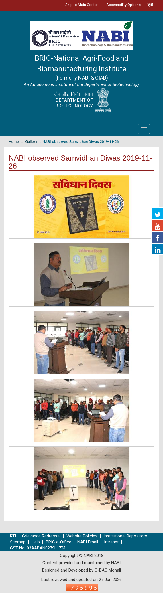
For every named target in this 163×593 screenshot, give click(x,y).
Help (36, 542)
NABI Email (87, 542)
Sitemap (17, 542)
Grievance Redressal (41, 536)
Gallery (31, 141)
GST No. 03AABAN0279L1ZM (37, 548)
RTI (13, 536)
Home (14, 141)
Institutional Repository (125, 536)
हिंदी (150, 5)
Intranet (111, 542)
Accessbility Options (123, 5)
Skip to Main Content (82, 5)
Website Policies (81, 536)
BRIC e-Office (58, 542)
